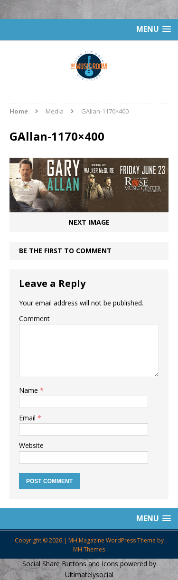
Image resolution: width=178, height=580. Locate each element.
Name (29, 390)
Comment (34, 318)
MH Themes (89, 549)
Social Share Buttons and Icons (70, 563)
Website (31, 445)
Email (28, 417)
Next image (89, 222)
